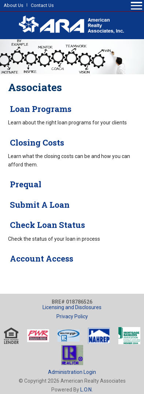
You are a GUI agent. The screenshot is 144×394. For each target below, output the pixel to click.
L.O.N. (86, 390)
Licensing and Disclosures (72, 307)
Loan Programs (39, 109)
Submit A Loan (39, 204)
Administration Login (72, 372)
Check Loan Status (46, 224)
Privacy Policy (72, 316)
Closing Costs (36, 142)
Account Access (40, 258)
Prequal (24, 184)
